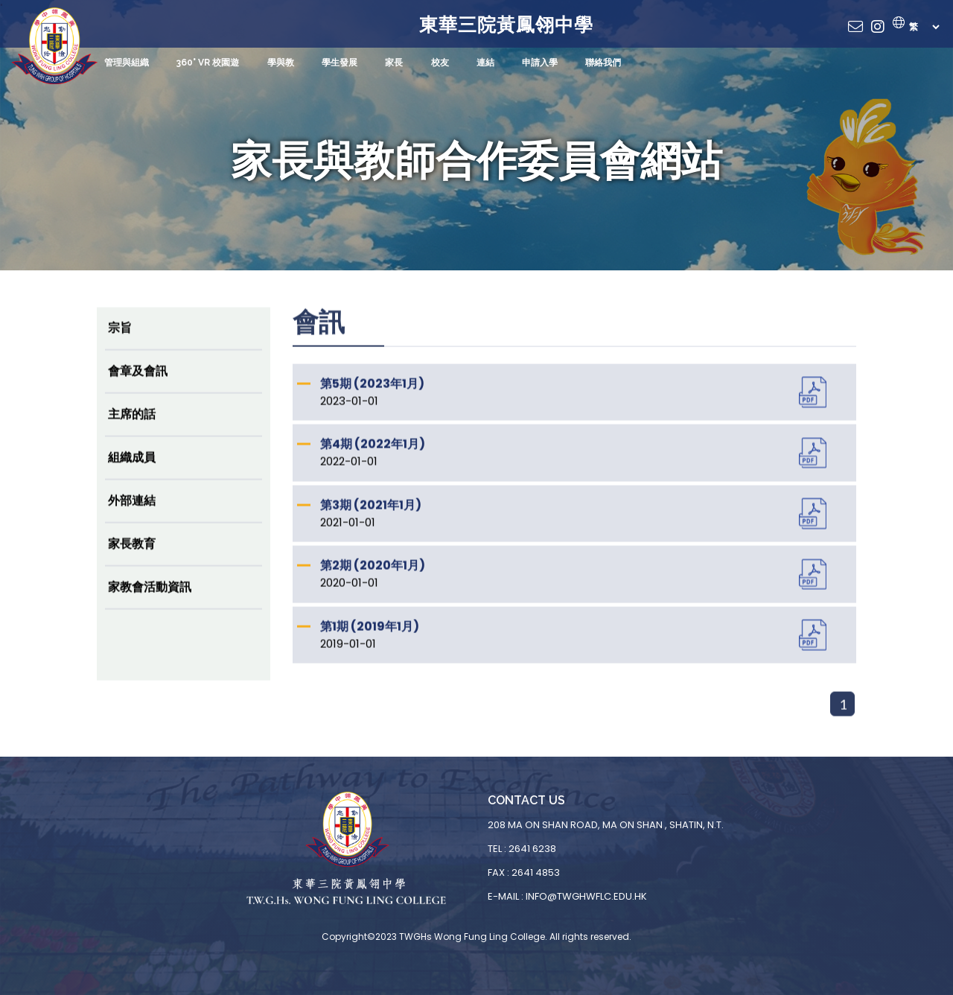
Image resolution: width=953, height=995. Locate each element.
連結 (484, 62)
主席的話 (132, 428)
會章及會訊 (138, 385)
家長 (393, 62)
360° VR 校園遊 (207, 62)
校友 (438, 62)
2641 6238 (532, 849)
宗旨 (120, 341)
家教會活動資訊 (149, 601)
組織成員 (132, 471)
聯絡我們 (601, 62)
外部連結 (132, 514)
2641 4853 (535, 872)
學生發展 (339, 62)
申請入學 (538, 62)
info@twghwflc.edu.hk (586, 896)
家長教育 (132, 557)
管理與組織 (126, 62)
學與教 (280, 62)
